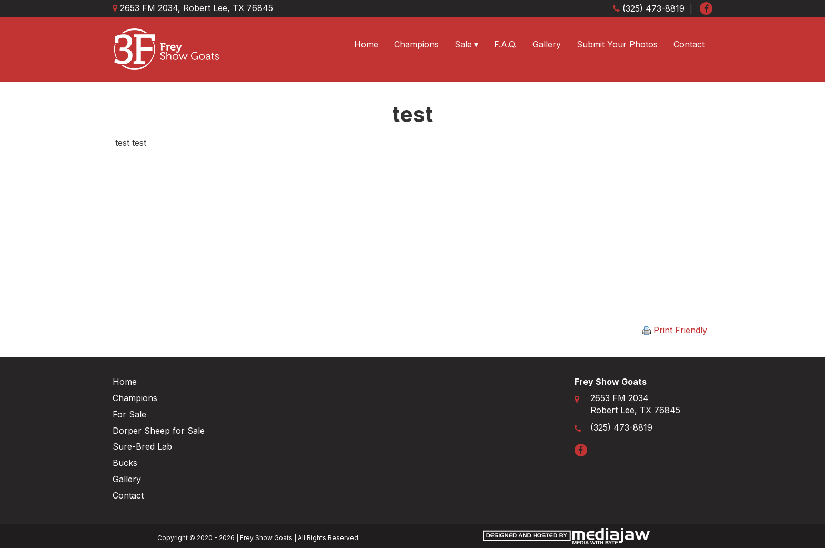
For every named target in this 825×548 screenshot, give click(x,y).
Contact (689, 44)
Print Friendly (674, 330)
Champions (416, 44)
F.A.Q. (505, 44)
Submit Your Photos (617, 44)
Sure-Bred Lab (142, 446)
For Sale (129, 414)
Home (366, 44)
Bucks (125, 462)
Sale (463, 44)
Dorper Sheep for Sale (159, 430)
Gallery (546, 44)
